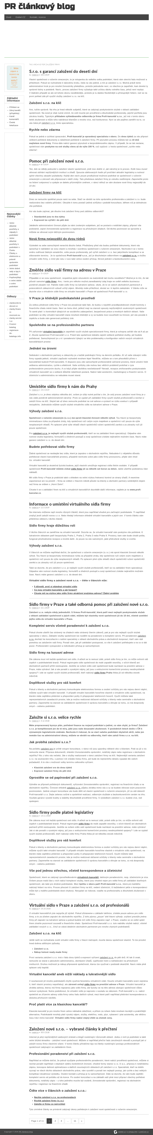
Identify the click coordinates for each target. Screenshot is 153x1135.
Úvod (8, 17)
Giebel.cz (122, 1132)
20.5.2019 (45, 75)
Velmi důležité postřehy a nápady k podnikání (14, 229)
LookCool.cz (144, 1132)
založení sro (47, 749)
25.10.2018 (46, 909)
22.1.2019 (45, 608)
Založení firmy (40, 192)
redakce (35, 75)
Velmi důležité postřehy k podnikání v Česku (14, 244)
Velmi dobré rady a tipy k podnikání (14, 271)
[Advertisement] (76, 40)
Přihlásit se (14, 107)
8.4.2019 (44, 164)
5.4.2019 (44, 273)
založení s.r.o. (49, 123)
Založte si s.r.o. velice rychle (55, 717)
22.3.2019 (45, 508)
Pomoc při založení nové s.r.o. (56, 161)
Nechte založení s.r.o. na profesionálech (55, 1097)
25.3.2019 (45, 390)
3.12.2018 (45, 721)
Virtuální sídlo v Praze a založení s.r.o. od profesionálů (79, 905)
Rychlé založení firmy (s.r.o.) (49, 1101)
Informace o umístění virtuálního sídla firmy (70, 504)
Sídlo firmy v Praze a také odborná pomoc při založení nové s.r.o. (89, 604)
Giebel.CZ (20, 17)
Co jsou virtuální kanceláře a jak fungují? (55, 590)
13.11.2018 (46, 816)
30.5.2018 (45, 1032)
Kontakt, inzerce (38, 17)
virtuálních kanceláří (88, 877)
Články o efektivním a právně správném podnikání (14, 259)
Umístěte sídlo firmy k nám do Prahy (63, 386)
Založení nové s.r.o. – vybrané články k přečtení (73, 1028)
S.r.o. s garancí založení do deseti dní (63, 71)
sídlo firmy (51, 281)
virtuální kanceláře (53, 332)
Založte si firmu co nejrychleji (49, 1104)
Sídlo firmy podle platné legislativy (61, 812)
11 (75, 1121)
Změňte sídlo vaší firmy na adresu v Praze (67, 269)
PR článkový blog (39, 6)
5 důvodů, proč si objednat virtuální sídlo (55, 586)
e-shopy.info (132, 1132)
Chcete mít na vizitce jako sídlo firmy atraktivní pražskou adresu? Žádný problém (76, 593)
